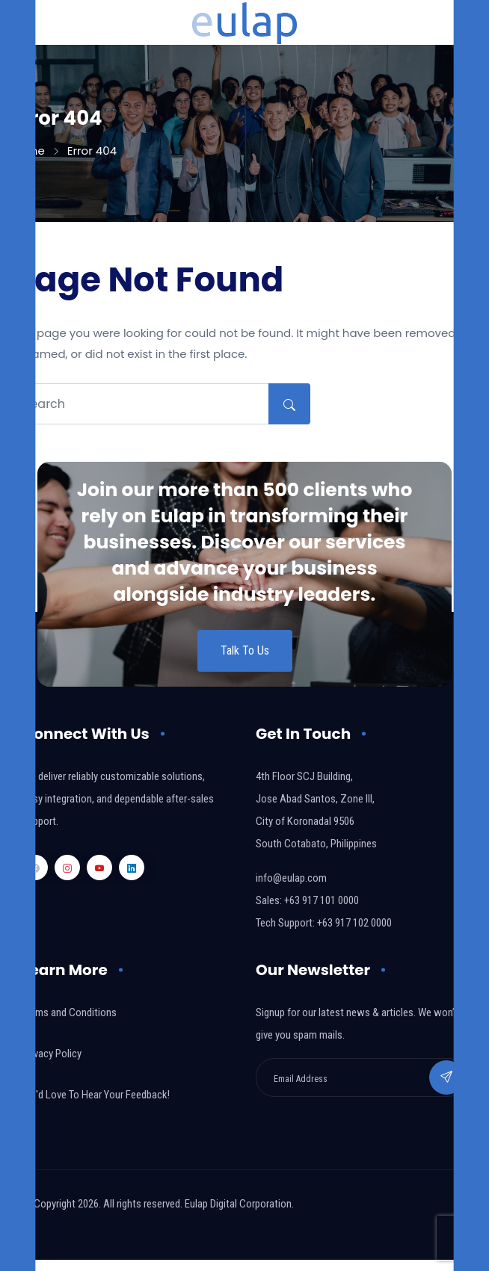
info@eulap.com (291, 878)
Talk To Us (245, 650)
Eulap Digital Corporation (238, 1203)
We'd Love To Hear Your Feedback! (96, 1094)
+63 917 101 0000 (321, 900)
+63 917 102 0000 (354, 923)
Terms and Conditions (69, 1012)
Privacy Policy (52, 1053)
